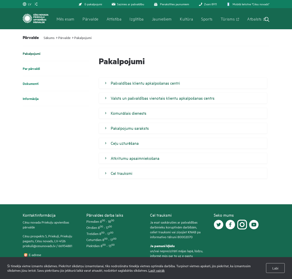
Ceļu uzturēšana (122, 143)
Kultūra (186, 18)
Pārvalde (91, 18)
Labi (275, 268)
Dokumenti (31, 83)
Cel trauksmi (118, 173)
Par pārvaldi (31, 68)
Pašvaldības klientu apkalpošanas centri (142, 83)
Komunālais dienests (125, 113)
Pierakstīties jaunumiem (171, 4)
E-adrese (35, 254)
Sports (207, 18)
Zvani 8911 (207, 4)
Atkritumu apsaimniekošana (132, 158)
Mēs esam (65, 18)
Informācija (31, 98)
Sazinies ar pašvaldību (127, 4)
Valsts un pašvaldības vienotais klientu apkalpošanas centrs (160, 98)
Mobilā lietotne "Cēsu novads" (247, 4)
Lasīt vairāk (156, 270)
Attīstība (114, 18)
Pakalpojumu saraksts (127, 128)
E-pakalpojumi (90, 4)
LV (27, 4)
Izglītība (137, 18)
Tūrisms (228, 18)
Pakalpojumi (83, 37)
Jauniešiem (162, 18)
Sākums (49, 37)
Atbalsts (254, 18)
